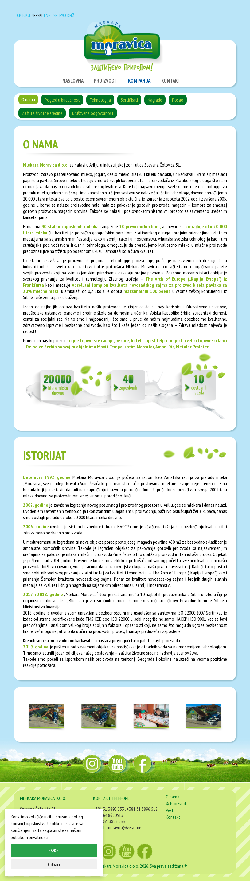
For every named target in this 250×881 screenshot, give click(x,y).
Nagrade (155, 100)
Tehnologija (100, 100)
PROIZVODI (105, 80)
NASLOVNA (73, 80)
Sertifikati (129, 100)
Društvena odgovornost (93, 113)
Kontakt (173, 817)
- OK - (54, 850)
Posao (177, 100)
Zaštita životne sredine (42, 113)
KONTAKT (171, 80)
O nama (28, 99)
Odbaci (54, 864)
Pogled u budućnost (62, 100)
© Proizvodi (176, 803)
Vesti (170, 810)
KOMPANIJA (139, 80)
